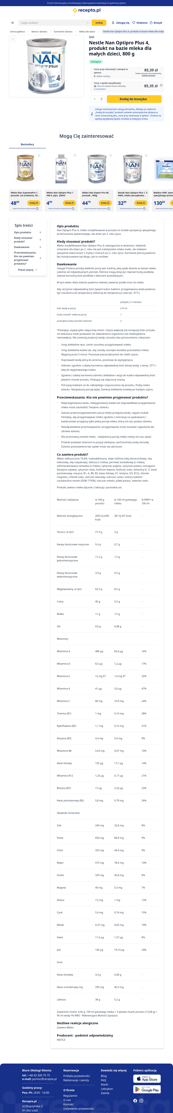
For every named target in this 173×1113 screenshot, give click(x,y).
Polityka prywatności (76, 1076)
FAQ (103, 1080)
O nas (67, 1100)
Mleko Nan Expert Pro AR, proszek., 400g (95, 194)
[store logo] (86, 10)
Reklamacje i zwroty (76, 1080)
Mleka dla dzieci (87, 31)
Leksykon (107, 1089)
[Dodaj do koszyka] (134, 99)
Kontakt (68, 1104)
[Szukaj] (87, 22)
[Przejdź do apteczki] (139, 23)
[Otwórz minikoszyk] (156, 23)
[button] (36, 208)
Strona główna (17, 31)
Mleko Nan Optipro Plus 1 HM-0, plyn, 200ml (59, 194)
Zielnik (105, 1093)
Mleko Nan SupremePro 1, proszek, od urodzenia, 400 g (25, 194)
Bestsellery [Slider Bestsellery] (27, 144)
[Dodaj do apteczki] (13, 39)
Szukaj (99, 22)
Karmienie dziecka (63, 31)
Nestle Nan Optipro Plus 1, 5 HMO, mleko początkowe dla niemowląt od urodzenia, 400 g (132, 194)
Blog (104, 1076)
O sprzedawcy (100, 89)
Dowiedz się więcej (148, 75)
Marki (104, 1084)
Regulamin (70, 1095)
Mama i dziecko (39, 31)
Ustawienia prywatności (78, 1108)
